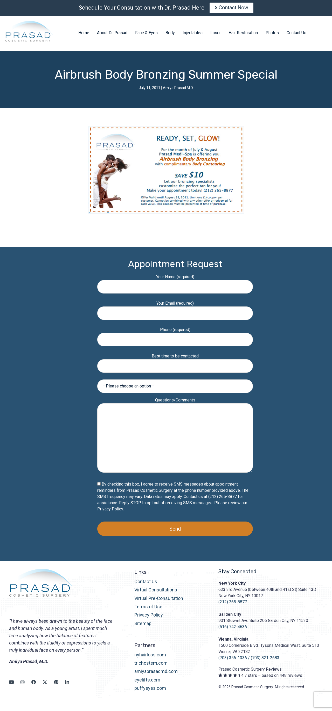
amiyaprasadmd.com (156, 673)
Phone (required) (175, 335)
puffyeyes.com (150, 689)
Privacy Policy (110, 510)
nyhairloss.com (150, 656)
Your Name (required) (175, 283)
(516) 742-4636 (232, 628)
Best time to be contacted (175, 362)
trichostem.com (151, 664)
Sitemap (142, 624)
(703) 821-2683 (265, 659)
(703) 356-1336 (232, 659)
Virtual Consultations (155, 591)
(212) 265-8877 (232, 603)
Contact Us (145, 582)
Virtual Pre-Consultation (158, 599)
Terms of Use (148, 608)
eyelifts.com (147, 681)
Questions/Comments (175, 437)
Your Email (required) (175, 309)
